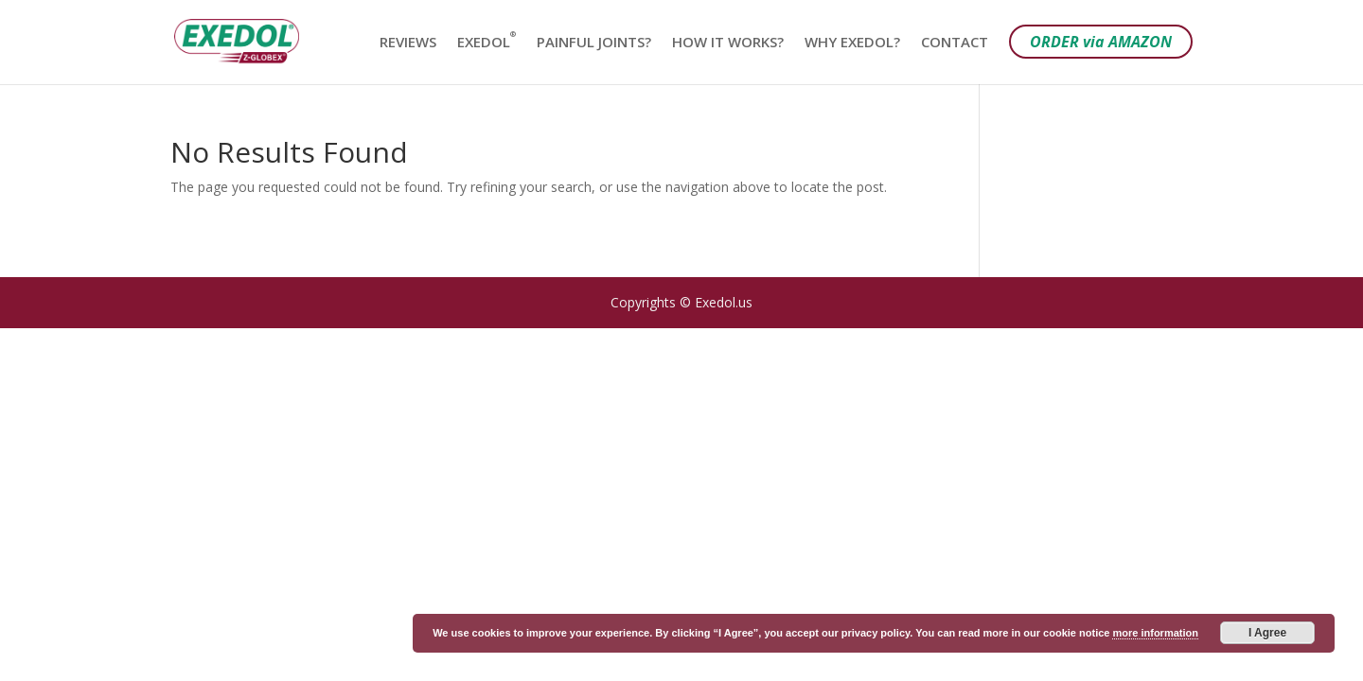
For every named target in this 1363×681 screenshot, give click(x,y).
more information (1154, 632)
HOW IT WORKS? (728, 43)
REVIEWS (408, 43)
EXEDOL (486, 43)
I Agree (1267, 632)
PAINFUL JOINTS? (594, 43)
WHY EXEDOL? (852, 43)
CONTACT (954, 43)
